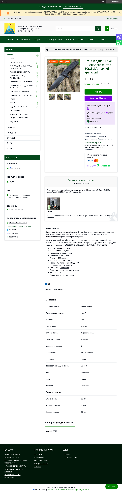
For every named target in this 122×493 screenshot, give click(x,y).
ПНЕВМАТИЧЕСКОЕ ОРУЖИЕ (21, 95)
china (12, 58)
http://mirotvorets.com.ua (18, 223)
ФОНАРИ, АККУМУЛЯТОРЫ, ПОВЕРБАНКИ (21, 67)
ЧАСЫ (12, 99)
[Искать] (98, 28)
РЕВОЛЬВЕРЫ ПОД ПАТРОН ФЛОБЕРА (21, 87)
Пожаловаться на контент (56, 490)
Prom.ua (72, 487)
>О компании (39, 457)
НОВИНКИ (25, 39)
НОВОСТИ (11, 133)
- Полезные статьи (70, 457)
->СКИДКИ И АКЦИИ (12, 454)
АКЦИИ (37, 39)
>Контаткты (38, 454)
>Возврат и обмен (41, 463)
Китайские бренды (61, 50)
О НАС (90, 39)
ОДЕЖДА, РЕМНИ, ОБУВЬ (20, 107)
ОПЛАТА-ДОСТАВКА (53, 39)
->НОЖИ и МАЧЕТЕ (11, 457)
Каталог (10, 39)
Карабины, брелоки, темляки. (21, 82)
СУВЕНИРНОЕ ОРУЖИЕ (19, 114)
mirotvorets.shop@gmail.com (20, 226)
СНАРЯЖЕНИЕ (16, 110)
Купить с (98, 98)
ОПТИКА (13, 103)
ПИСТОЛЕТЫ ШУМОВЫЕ (19, 92)
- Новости (66, 454)
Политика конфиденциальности (77, 490)
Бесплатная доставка (93, 133)
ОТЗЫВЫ (102, 39)
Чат (111, 486)
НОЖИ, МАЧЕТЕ (16, 62)
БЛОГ (68, 39)
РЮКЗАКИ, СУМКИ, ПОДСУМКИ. (17, 77)
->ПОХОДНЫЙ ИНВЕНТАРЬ (15, 466)
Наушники (14, 122)
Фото (81, 39)
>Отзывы (37, 467)
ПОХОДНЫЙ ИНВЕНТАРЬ (20, 72)
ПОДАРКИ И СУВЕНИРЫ (19, 118)
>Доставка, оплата (41, 460)
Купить (98, 92)
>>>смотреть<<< (73, 7)
